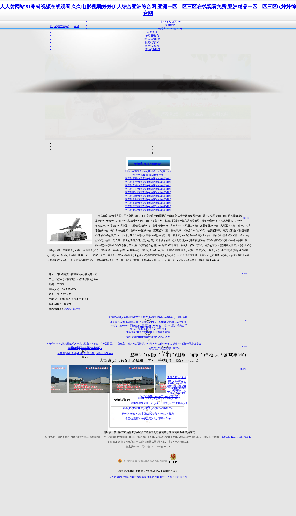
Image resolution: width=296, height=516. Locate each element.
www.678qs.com (72, 346)
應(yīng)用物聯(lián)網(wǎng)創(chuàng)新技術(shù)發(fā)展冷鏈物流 (164, 380)
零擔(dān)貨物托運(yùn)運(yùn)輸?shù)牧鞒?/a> (148, 445)
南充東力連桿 (179, 469)
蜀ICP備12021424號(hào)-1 (156, 483)
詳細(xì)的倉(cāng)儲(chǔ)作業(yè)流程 (159, 435)
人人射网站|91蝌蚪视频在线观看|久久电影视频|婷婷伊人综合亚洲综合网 (148, 514)
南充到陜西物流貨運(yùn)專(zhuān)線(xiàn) (148, 229)
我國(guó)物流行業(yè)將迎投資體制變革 (148, 369)
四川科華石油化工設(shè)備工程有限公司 (136, 469)
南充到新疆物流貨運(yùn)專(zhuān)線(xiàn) (148, 215)
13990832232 (229, 473)
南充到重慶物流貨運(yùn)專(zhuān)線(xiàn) (148, 240)
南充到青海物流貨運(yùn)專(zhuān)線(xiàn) (148, 222)
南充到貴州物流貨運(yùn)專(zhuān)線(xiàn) (148, 236)
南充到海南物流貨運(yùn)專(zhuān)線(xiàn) (148, 243)
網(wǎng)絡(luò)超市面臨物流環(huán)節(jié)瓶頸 (148, 450)
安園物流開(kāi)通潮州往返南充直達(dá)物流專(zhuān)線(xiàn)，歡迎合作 (148, 354)
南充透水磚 (165, 469)
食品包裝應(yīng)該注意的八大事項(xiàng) (148, 455)
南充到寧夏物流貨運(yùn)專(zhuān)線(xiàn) (148, 219)
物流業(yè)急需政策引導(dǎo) (164, 385)
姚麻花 (191, 469)
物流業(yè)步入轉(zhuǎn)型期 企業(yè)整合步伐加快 (85, 390)
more (246, 254)
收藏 (76, 26)
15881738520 (244, 473)
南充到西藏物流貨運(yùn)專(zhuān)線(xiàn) (148, 233)
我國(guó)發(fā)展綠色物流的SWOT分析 (147, 374)
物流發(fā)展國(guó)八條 (148, 364)
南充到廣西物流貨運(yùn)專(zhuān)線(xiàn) (148, 246)
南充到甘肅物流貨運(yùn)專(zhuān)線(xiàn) (148, 226)
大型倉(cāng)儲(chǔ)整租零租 (148, 212)
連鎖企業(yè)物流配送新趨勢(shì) (85, 385)
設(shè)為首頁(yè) (59, 26)
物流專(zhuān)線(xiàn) (148, 201)
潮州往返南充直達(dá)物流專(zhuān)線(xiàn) (148, 208)
